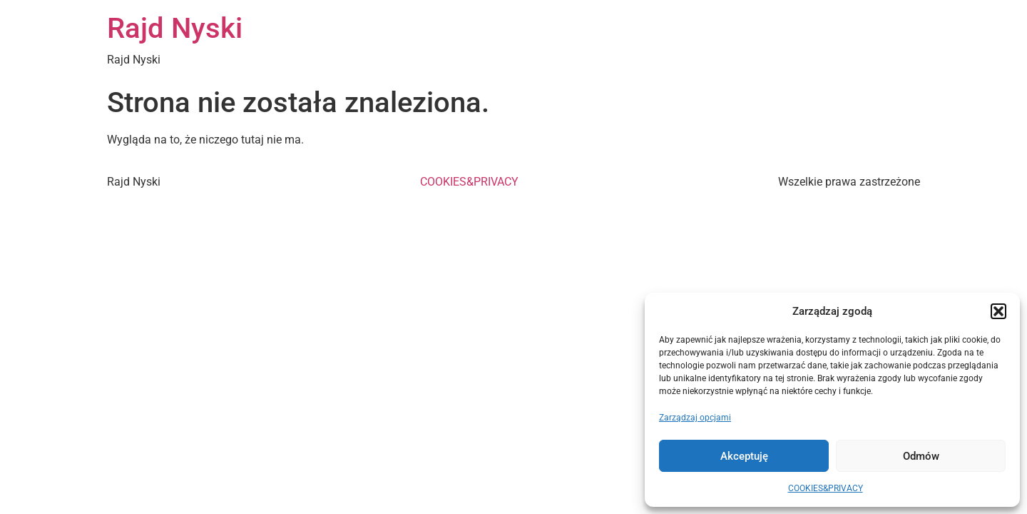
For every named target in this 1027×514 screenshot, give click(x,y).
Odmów (921, 456)
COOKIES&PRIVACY (825, 488)
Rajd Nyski (174, 28)
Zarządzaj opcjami (695, 418)
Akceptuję (744, 456)
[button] (998, 311)
